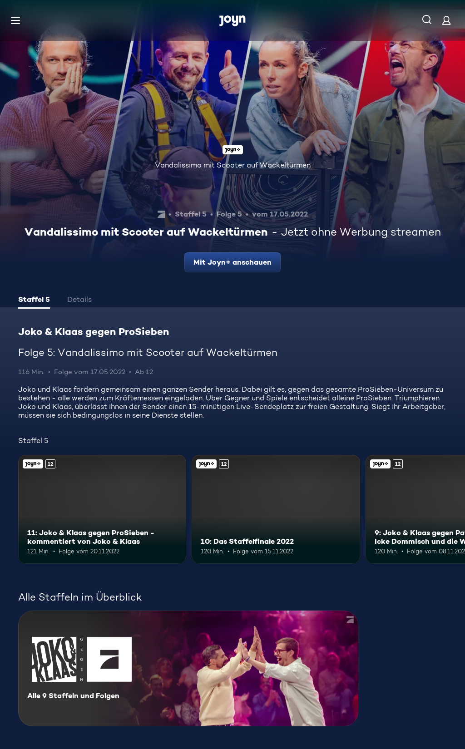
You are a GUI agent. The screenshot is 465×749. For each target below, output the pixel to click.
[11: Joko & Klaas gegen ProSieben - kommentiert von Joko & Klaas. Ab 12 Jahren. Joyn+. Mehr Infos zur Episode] (102, 509)
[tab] (34, 300)
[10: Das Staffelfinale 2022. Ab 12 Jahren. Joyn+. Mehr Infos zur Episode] (276, 509)
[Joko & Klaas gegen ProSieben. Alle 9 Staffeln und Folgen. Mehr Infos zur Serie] (188, 668)
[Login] (446, 20)
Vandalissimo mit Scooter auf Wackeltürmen (233, 165)
